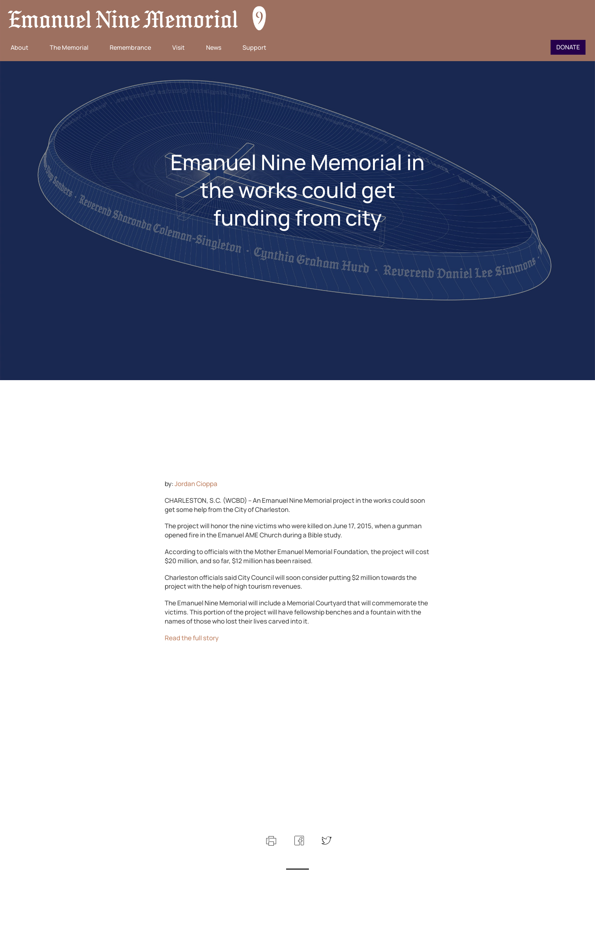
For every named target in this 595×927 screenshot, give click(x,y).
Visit (178, 47)
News (213, 47)
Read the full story (192, 637)
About (19, 47)
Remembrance (130, 47)
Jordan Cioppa (196, 483)
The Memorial (69, 47)
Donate (568, 47)
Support (254, 47)
